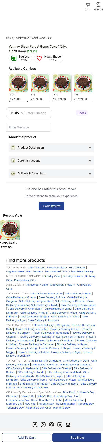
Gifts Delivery (77, 267)
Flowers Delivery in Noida (69, 336)
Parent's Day (47, 403)
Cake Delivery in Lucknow (43, 320)
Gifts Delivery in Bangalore (45, 360)
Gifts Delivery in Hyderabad (22, 368)
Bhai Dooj (69, 392)
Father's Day (44, 396)
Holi (76, 396)
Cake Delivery (36, 267)
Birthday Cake (51, 276)
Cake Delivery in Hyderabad (35, 301)
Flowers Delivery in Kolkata (34, 336)
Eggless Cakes (15, 271)
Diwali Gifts (27, 396)
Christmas (12, 396)
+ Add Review (51, 206)
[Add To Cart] (26, 437)
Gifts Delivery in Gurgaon (75, 364)
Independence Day (18, 400)
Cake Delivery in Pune (52, 297)
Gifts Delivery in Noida (30, 372)
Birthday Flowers (73, 276)
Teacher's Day (15, 407)
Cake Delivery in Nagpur (35, 316)
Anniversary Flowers (62, 284)
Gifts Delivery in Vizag (62, 379)
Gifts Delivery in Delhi (76, 360)
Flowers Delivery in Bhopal (55, 348)
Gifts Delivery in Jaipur (49, 376)
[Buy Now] (76, 437)
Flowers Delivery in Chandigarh (55, 340)
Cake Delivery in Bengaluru (46, 293)
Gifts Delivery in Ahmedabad (64, 372)
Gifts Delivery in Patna (34, 379)
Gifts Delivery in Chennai (56, 368)
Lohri (59, 400)
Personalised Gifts (56, 271)
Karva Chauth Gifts (42, 400)
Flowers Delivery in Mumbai (32, 329)
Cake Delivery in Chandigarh (25, 308)
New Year (30, 403)
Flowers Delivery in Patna (72, 344)
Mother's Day (14, 403)
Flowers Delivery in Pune (65, 329)
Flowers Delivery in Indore (33, 352)
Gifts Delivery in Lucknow (32, 387)
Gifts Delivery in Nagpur (34, 383)
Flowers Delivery (57, 267)
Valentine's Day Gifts (38, 407)
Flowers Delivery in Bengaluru (52, 325)
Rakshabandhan (65, 403)
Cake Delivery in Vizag (63, 312)
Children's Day (86, 392)
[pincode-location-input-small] (29, 127)
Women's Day (61, 407)
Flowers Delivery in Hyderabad (50, 332)
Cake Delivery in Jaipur (58, 308)
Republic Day (86, 403)
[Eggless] (20, 58)
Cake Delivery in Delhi (78, 293)
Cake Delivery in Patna (34, 312)
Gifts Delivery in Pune (45, 364)
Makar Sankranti (74, 400)
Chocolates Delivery (81, 271)
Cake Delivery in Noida (44, 305)
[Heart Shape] (49, 58)
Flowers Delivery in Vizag (21, 348)
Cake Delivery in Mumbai (21, 297)
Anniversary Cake (37, 284)
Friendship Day (63, 396)
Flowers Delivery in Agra (66, 352)
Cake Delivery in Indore (65, 316)
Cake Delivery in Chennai (70, 301)
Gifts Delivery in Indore (64, 383)
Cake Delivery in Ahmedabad (78, 305)
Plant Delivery (34, 271)
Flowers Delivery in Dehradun (36, 344)
